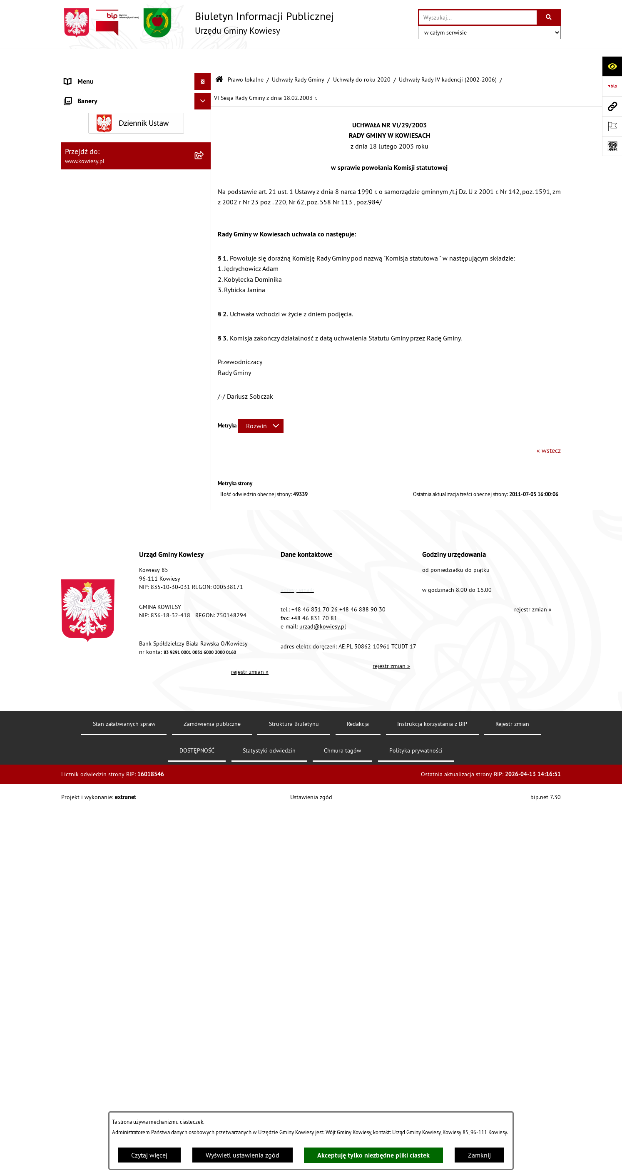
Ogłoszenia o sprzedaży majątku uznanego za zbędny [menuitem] (129, 675)
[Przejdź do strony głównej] (197, 22)
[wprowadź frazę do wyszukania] (478, 17)
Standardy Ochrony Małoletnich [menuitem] (109, 434)
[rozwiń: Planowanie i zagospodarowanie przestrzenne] (204, 600)
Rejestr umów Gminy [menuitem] (94, 714)
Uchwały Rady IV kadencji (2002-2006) (448, 57)
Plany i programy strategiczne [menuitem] (106, 567)
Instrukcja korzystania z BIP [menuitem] (103, 923)
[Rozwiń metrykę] (261, 404)
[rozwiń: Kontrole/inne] (204, 890)
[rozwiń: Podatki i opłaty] (204, 584)
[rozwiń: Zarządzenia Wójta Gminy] (204, 380)
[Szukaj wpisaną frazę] (549, 17)
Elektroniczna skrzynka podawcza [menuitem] (112, 907)
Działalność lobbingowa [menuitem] (99, 790)
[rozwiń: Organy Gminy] (204, 93)
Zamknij (479, 1155)
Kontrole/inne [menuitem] (84, 890)
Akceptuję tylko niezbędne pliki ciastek (373, 1155)
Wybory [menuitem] (75, 807)
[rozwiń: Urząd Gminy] (204, 76)
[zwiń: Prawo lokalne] (204, 110)
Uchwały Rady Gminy (298, 57)
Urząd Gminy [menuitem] (82, 76)
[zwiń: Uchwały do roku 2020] (204, 198)
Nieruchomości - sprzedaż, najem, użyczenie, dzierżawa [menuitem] (126, 649)
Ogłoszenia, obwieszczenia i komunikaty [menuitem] (122, 627)
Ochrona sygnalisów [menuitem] (93, 1007)
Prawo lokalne (246, 57)
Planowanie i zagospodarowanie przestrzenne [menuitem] (111, 605)
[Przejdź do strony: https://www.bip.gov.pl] (612, 86)
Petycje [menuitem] (74, 873)
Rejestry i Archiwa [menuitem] (89, 824)
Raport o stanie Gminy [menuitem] (96, 550)
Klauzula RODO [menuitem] (87, 973)
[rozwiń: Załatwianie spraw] (204, 774)
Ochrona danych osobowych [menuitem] (105, 957)
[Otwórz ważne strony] (612, 126)
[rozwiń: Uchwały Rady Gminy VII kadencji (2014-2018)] (204, 252)
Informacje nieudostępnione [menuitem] (105, 840)
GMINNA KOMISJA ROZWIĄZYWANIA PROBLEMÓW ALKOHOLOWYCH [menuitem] (116, 735)
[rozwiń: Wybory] (204, 807)
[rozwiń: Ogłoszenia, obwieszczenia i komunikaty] (204, 627)
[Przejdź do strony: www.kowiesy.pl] (612, 106)
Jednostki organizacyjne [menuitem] (98, 517)
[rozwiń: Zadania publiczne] (204, 697)
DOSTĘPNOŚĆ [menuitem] (85, 940)
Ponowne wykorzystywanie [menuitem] (103, 857)
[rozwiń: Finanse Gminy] (204, 451)
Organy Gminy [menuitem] (84, 93)
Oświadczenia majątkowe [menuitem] (101, 484)
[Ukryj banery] (202, 1026)
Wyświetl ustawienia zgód (242, 1155)
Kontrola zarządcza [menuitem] (91, 501)
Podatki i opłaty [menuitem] (87, 584)
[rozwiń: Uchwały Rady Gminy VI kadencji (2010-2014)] (204, 284)
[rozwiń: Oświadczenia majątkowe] (204, 484)
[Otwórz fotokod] (612, 146)
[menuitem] (136, 131)
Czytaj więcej (149, 1155)
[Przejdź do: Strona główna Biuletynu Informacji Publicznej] (219, 58)
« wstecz (549, 429)
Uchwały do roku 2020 (362, 57)
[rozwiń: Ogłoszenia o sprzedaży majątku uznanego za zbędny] (204, 670)
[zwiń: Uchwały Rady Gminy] (204, 153)
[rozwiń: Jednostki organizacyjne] (204, 517)
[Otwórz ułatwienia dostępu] (612, 66)
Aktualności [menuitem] (81, 990)
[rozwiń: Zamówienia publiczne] (204, 467)
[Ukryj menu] (202, 60)
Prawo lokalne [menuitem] (85, 110)
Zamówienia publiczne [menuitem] (97, 467)
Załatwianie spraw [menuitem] (91, 774)
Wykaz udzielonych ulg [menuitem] (97, 757)
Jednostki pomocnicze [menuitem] (96, 534)
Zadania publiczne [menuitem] (91, 697)
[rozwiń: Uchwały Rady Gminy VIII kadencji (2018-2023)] (204, 220)
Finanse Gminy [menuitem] (85, 451)
